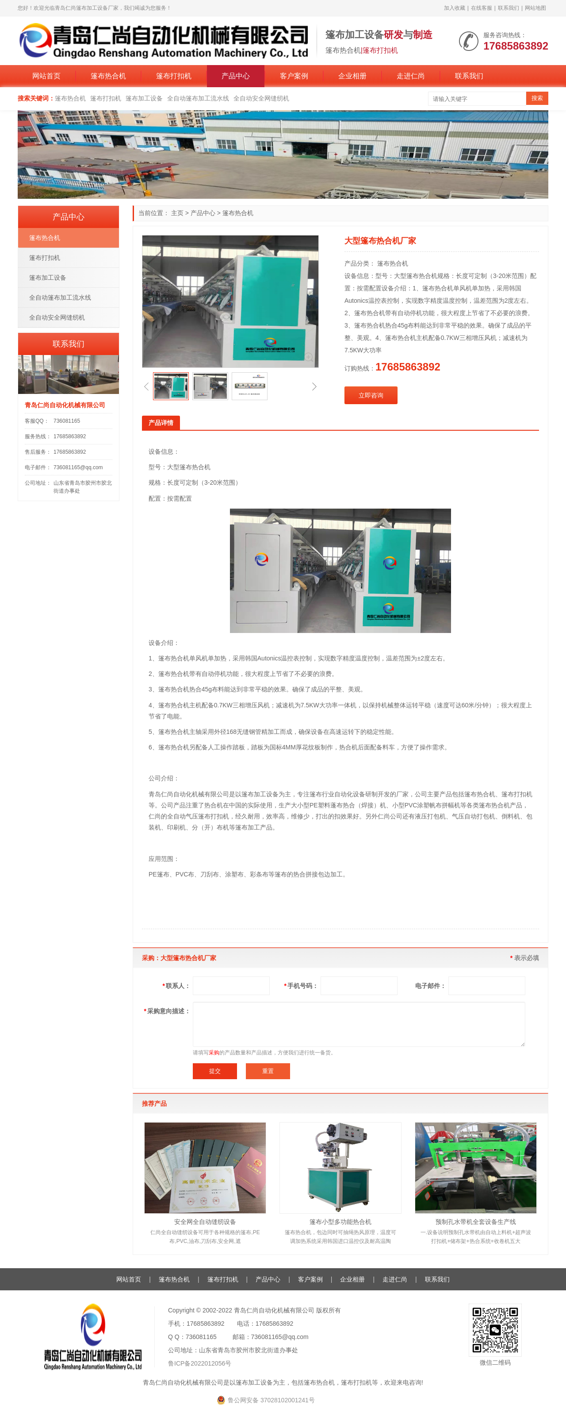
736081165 (67, 421)
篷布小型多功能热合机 (340, 1221)
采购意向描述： (167, 1011)
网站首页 (46, 76)
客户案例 (294, 76)
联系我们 (508, 8)
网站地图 (535, 8)
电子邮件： (430, 985)
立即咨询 (371, 395)
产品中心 (236, 76)
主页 (177, 212)
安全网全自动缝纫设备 (205, 1221)
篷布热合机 (108, 76)
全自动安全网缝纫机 (261, 98)
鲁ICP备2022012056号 (199, 1363)
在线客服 (481, 8)
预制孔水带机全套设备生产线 (476, 1221)
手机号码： (301, 985)
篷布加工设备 (144, 98)
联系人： (177, 985)
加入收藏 (454, 8)
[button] (146, 386)
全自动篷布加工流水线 (198, 98)
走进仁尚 (411, 76)
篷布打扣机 (173, 76)
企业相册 (352, 76)
